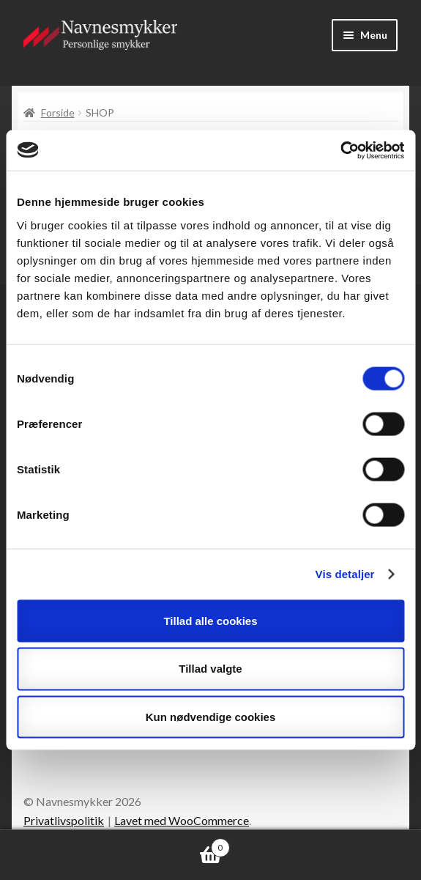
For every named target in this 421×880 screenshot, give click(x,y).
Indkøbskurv (115, 844)
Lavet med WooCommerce (181, 820)
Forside (58, 112)
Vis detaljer (345, 574)
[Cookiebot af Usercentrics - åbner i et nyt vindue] (340, 150)
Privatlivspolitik (63, 820)
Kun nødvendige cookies (211, 717)
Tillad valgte (210, 668)
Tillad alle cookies (210, 620)
